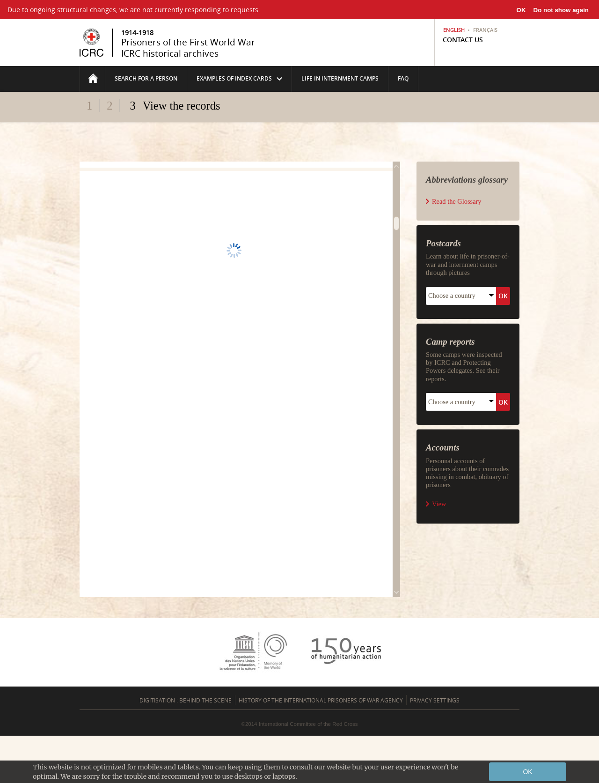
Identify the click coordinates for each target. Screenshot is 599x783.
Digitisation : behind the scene (185, 700)
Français (485, 30)
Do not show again (561, 10)
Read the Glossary (457, 201)
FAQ (403, 78)
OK (521, 10)
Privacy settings (435, 700)
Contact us (463, 39)
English (454, 30)
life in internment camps (340, 78)
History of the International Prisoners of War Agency (321, 700)
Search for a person (146, 78)
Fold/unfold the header (300, 123)
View (439, 504)
